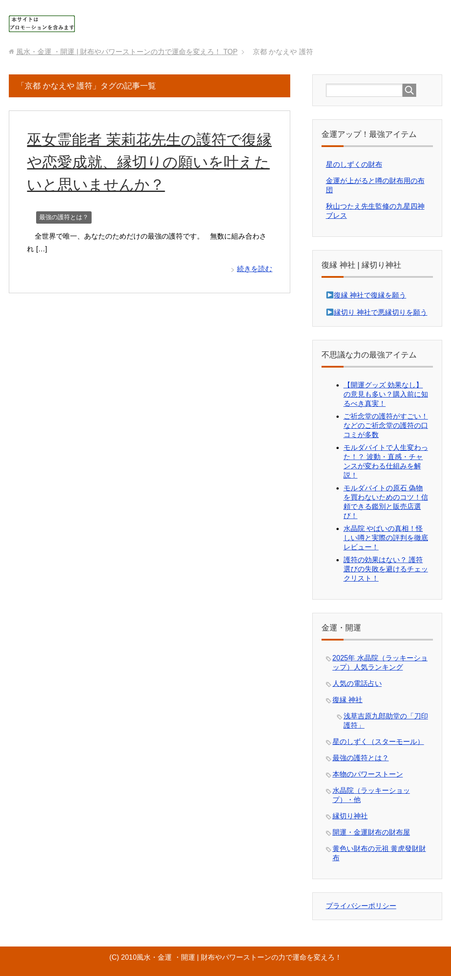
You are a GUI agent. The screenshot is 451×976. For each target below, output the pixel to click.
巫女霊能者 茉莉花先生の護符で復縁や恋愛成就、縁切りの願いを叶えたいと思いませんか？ (149, 162)
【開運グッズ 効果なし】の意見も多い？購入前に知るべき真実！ (386, 394)
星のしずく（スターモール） (378, 741)
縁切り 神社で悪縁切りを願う (380, 312)
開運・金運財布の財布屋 (371, 832)
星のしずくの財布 (354, 164)
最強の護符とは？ (64, 217)
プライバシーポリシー (361, 906)
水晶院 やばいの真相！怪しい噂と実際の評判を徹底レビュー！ (386, 538)
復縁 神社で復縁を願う (370, 295)
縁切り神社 (350, 816)
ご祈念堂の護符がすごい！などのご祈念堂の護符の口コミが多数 (386, 425)
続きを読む (254, 269)
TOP (127, 51)
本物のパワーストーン (368, 774)
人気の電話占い (357, 683)
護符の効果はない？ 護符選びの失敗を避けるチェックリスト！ (386, 569)
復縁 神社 (347, 699)
